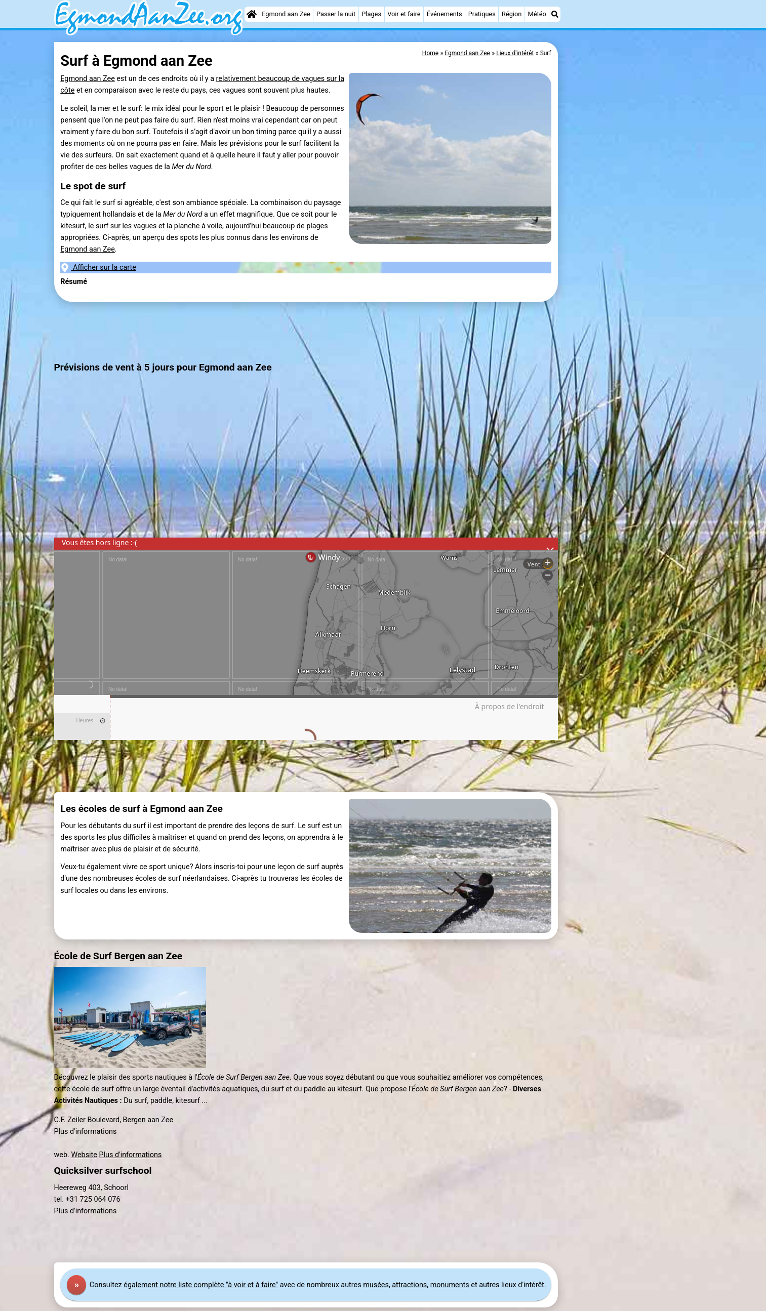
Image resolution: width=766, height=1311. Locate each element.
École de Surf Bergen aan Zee (118, 956)
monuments (449, 1285)
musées (376, 1285)
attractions (409, 1285)
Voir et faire (403, 14)
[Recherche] (554, 14)
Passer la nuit (335, 14)
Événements (444, 14)
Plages (371, 14)
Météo (537, 14)
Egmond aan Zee (286, 14)
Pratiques (482, 14)
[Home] (252, 14)
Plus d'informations (130, 1155)
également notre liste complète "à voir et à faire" (201, 1285)
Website (84, 1155)
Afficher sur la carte (98, 267)
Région (511, 14)
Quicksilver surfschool (103, 1170)
